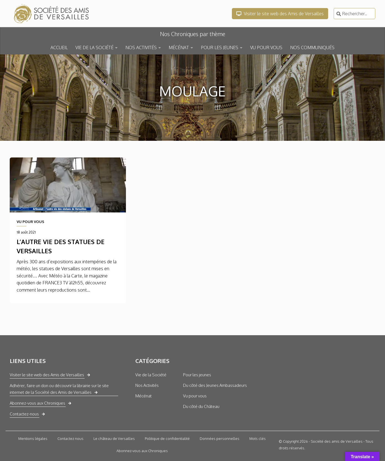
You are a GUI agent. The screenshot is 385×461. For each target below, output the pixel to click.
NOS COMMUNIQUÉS (312, 47)
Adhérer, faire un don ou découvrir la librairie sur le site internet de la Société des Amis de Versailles (59, 389)
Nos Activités (147, 385)
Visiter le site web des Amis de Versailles (280, 13)
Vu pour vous (195, 396)
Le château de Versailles (114, 438)
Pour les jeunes (197, 374)
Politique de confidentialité (167, 438)
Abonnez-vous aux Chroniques (37, 403)
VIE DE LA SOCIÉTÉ (94, 47)
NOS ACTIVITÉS (141, 47)
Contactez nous (70, 438)
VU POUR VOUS (266, 47)
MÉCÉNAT (179, 47)
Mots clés (257, 438)
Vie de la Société (150, 374)
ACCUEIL (59, 47)
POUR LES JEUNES (219, 47)
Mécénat (143, 396)
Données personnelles (219, 438)
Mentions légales (32, 438)
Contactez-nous (24, 414)
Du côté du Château (201, 406)
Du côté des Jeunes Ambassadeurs (215, 385)
